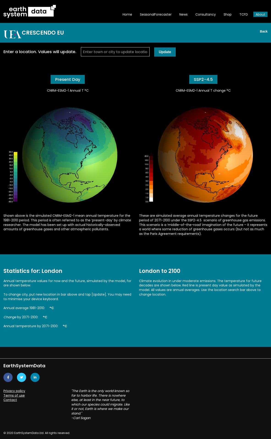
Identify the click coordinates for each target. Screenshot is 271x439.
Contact (10, 400)
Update (165, 52)
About (260, 14)
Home (127, 14)
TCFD (243, 14)
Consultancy (205, 14)
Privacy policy (14, 391)
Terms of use (14, 395)
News (183, 14)
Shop (228, 14)
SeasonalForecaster (156, 14)
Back (264, 31)
